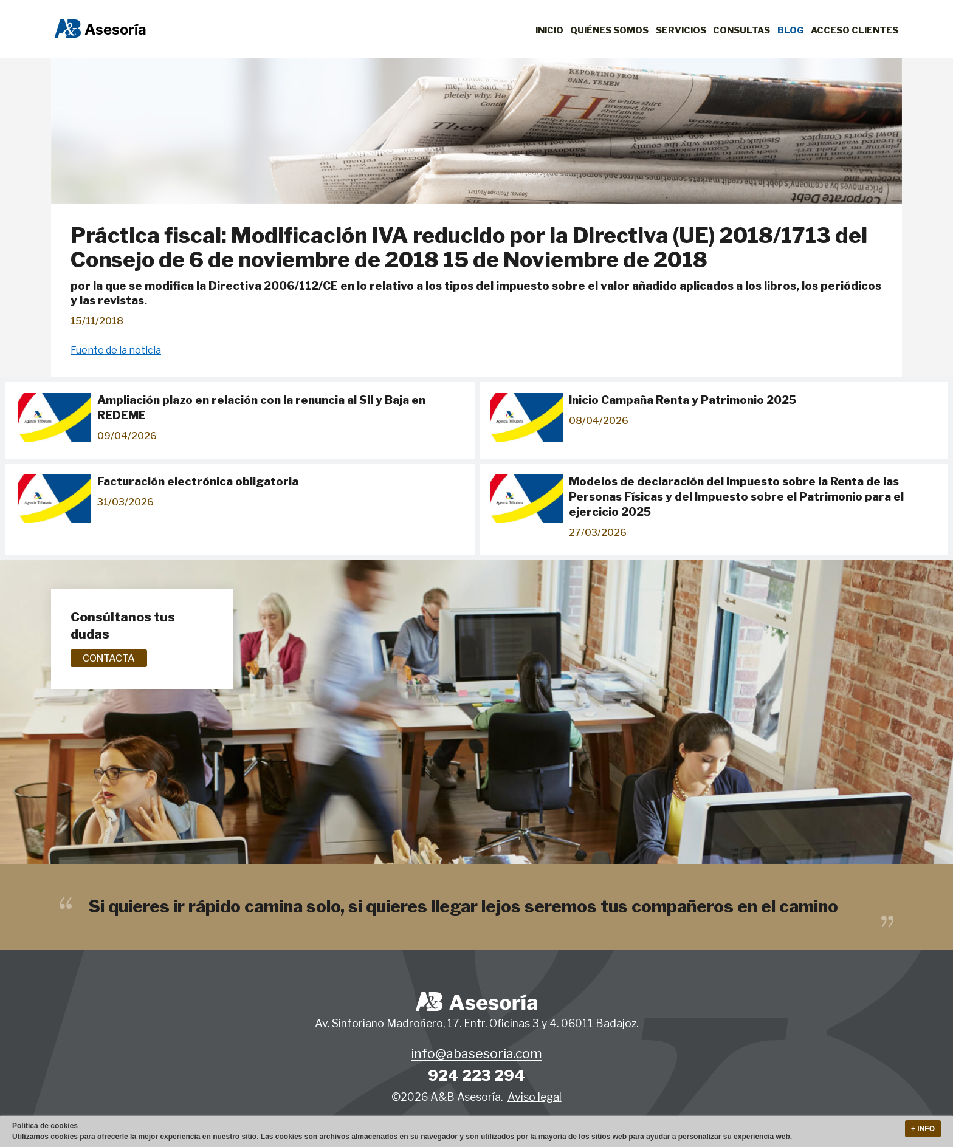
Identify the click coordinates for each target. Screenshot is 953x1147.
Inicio (549, 30)
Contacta (109, 658)
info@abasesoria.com (476, 1054)
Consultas (741, 30)
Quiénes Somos (609, 30)
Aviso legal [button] (534, 1097)
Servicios (681, 30)
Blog (790, 30)
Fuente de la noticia (116, 350)
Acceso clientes (854, 30)
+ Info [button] (923, 1129)
